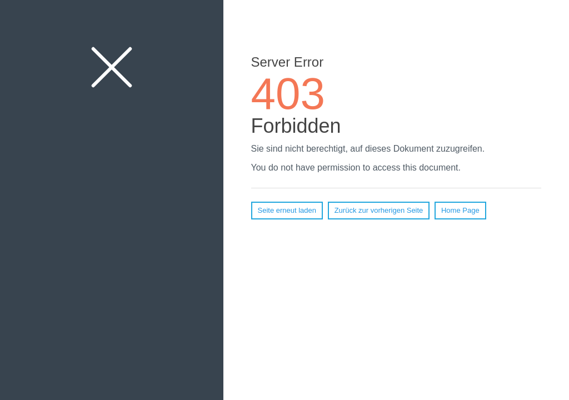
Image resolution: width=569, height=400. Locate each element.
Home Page (460, 210)
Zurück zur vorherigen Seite (379, 210)
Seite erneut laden (287, 210)
